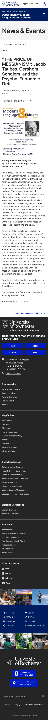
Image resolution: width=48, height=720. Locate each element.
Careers (12, 352)
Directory (6, 428)
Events (6, 573)
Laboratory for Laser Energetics (15, 494)
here (10, 286)
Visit (31, 3)
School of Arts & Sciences (15, 11)
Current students (9, 393)
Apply (25, 3)
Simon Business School (12, 486)
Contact (5, 424)
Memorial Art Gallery (10, 513)
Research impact (9, 545)
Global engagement (10, 537)
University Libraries (10, 510)
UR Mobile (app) (9, 451)
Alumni (5, 404)
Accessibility (7, 529)
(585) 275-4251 (13, 373)
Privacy (8, 704)
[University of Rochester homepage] (11, 4)
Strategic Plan (8, 548)
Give (36, 3)
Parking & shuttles (9, 447)
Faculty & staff (8, 401)
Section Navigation (14, 44)
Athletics (7, 578)
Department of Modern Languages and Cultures (16, 16)
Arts (6, 583)
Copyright (18, 704)
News (6, 568)
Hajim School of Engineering (14, 471)
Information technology (12, 436)
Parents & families (9, 397)
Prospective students (11, 389)
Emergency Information (34, 704)
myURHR (5, 443)
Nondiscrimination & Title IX (13, 541)
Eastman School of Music (12, 474)
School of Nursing (9, 482)
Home (4, 50)
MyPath (5, 439)
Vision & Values (8, 552)
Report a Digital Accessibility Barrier (30, 313)
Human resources (9, 432)
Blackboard (7, 420)
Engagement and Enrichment (14, 533)
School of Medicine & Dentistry (15, 478)
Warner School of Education (14, 490)
